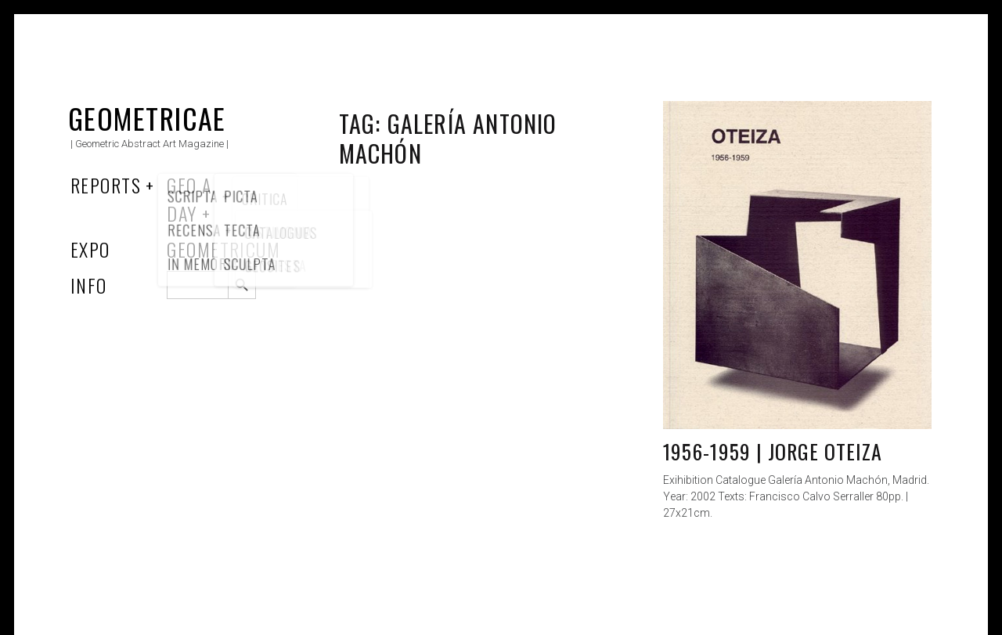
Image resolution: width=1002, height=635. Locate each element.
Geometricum (223, 249)
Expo (90, 249)
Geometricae (147, 118)
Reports (105, 185)
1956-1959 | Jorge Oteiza (772, 451)
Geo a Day (189, 199)
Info (88, 285)
